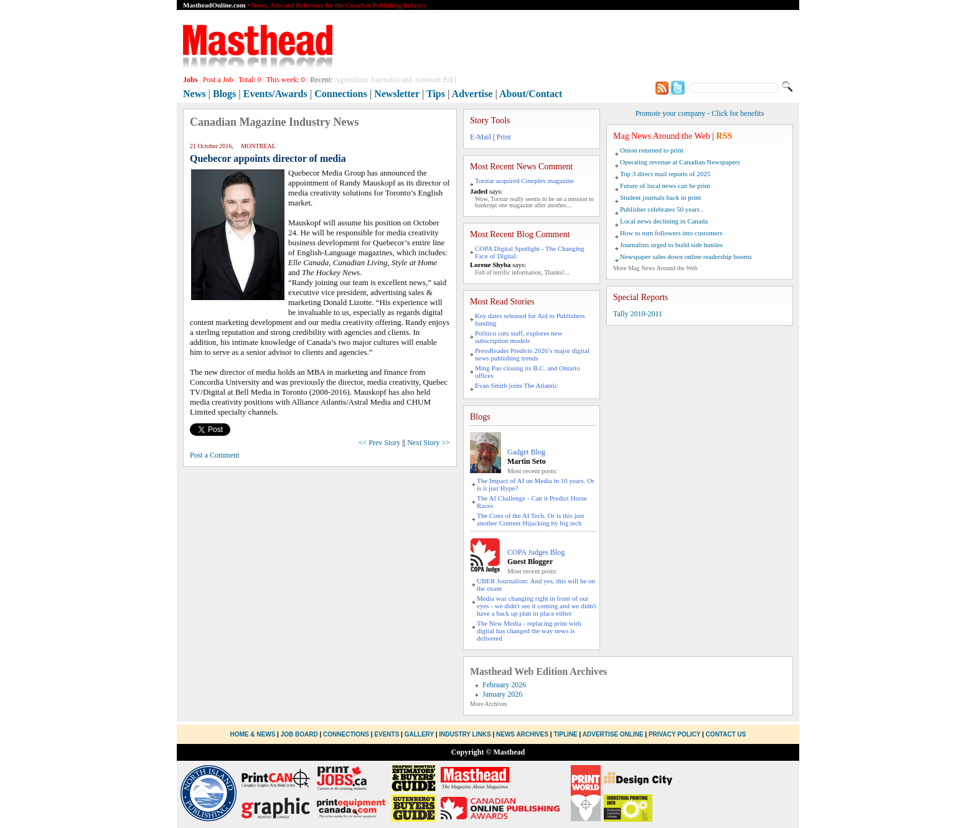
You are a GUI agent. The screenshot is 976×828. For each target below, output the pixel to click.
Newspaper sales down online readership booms (686, 256)
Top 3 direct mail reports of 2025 (665, 173)
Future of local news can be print (665, 185)
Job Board (299, 734)
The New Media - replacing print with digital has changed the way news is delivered (529, 630)
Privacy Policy (674, 734)
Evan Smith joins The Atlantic (516, 385)
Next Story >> (428, 442)
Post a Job (218, 79)
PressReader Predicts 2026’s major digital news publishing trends (532, 354)
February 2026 (504, 684)
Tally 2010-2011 (637, 313)
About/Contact (530, 93)
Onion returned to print (651, 150)
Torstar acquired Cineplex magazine (524, 180)
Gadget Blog (526, 452)
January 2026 (502, 694)
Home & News (254, 734)
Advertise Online (613, 734)
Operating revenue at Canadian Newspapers (680, 162)
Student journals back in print (660, 197)
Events (386, 734)
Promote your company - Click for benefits (700, 113)
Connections (340, 93)
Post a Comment (214, 455)
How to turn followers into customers (671, 233)
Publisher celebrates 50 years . (661, 209)
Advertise (472, 93)
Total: (249, 79)
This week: (285, 79)
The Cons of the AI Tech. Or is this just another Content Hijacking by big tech (530, 519)
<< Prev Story (380, 442)
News (194, 93)
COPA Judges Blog (536, 552)
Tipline (565, 734)
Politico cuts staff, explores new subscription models (519, 336)
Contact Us (726, 734)
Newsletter (397, 93)
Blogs (224, 93)
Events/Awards (275, 93)
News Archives (522, 734)
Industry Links (464, 734)
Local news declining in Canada (664, 221)
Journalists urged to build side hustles (671, 244)
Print (503, 137)
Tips (435, 93)
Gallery (419, 734)
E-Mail (480, 137)
